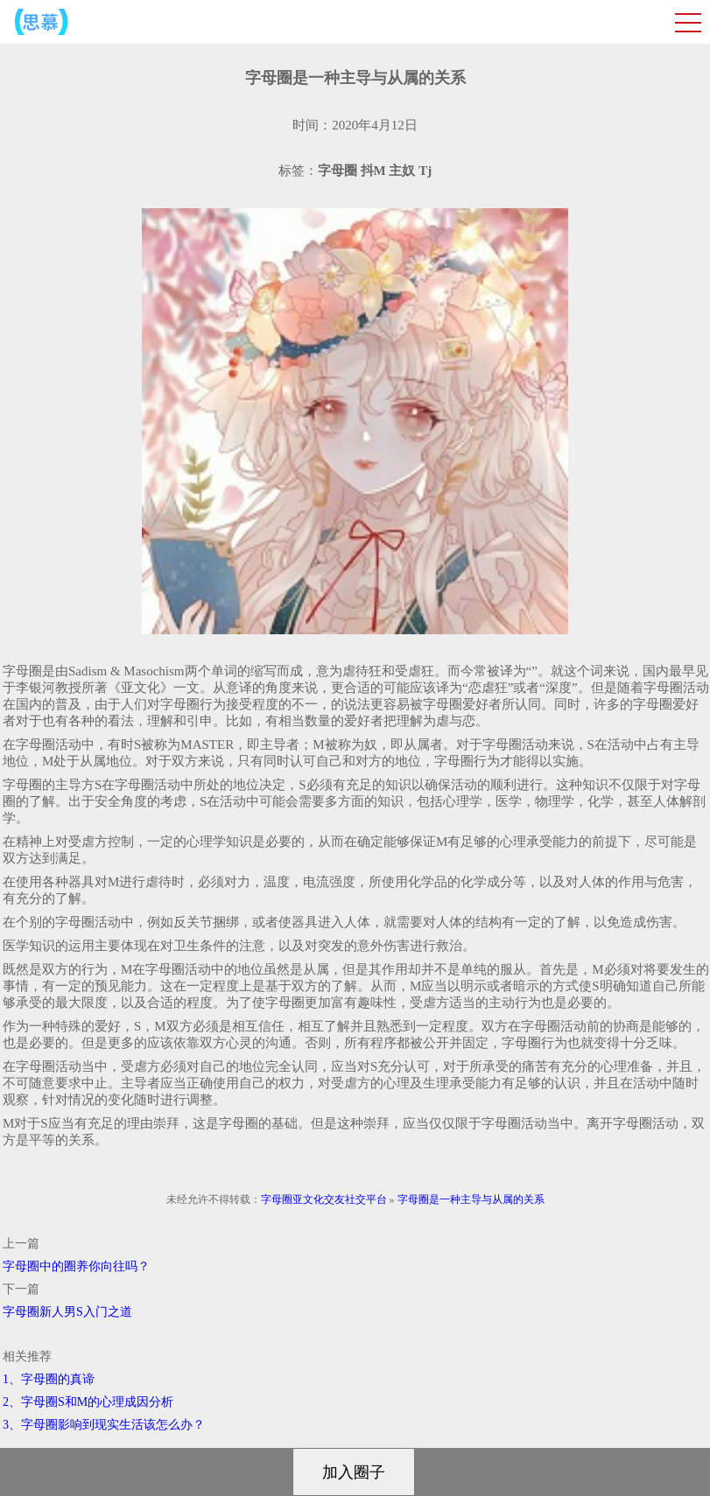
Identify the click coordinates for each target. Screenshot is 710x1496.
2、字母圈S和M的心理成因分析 (88, 1402)
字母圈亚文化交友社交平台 (324, 1199)
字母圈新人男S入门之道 (67, 1311)
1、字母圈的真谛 (49, 1379)
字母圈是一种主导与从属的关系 (471, 1199)
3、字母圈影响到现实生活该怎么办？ (104, 1424)
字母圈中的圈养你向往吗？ (76, 1266)
